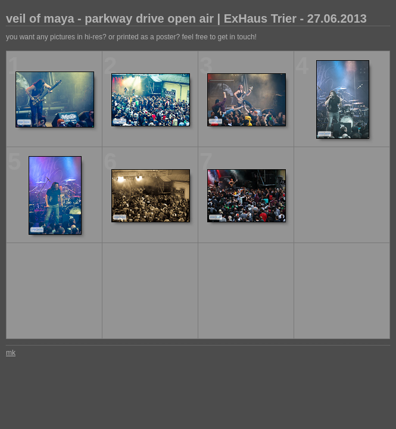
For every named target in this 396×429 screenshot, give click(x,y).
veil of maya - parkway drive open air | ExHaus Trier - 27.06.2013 (186, 18)
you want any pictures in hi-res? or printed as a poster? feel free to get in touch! (131, 37)
